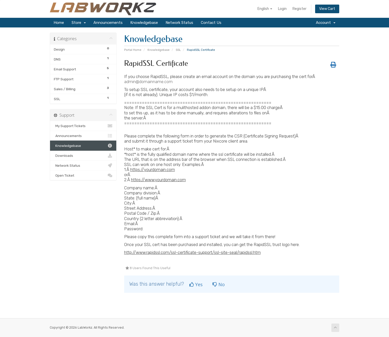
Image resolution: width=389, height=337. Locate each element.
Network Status (179, 22)
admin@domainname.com (148, 81)
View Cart (327, 9)
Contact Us (211, 22)
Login (282, 9)
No (219, 284)
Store (79, 22)
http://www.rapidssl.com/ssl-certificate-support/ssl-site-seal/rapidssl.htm (192, 252)
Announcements (108, 22)
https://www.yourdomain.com (158, 179)
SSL (178, 50)
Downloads (83, 155)
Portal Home (132, 50)
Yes (196, 284)
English (264, 9)
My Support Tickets (83, 126)
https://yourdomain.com (152, 169)
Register (299, 9)
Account (325, 22)
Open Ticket (83, 175)
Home (59, 22)
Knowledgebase (144, 22)
